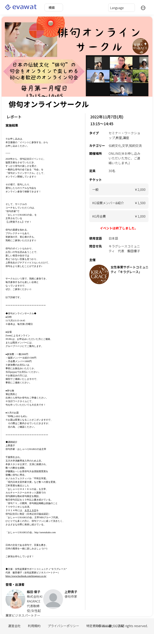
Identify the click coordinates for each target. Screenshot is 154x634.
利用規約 (34, 625)
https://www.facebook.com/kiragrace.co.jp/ (26, 576)
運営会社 (14, 625)
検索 (52, 7)
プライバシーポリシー (63, 625)
